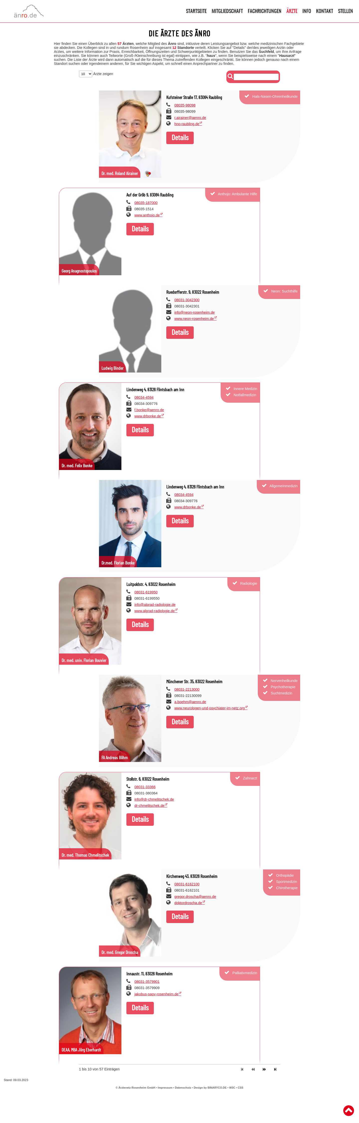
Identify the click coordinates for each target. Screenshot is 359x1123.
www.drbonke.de (147, 416)
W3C (232, 1087)
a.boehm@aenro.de (190, 702)
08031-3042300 (186, 300)
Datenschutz (183, 1087)
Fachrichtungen (265, 11)
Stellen (345, 11)
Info (306, 11)
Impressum (165, 1087)
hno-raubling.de (186, 124)
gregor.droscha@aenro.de (195, 897)
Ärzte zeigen (96, 74)
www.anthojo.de (147, 215)
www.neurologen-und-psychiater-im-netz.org (209, 708)
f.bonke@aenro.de (149, 410)
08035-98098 (184, 105)
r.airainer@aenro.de (190, 118)
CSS (241, 1087)
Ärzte (292, 11)
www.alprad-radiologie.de (154, 611)
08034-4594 (144, 397)
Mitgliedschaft (227, 11)
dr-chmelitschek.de (149, 806)
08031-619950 (146, 592)
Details (180, 138)
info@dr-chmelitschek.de (154, 799)
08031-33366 (145, 787)
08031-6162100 (186, 884)
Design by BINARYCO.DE (210, 1087)
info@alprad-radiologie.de (155, 605)
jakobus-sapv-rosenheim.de (156, 994)
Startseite (196, 11)
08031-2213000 (186, 689)
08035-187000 (146, 203)
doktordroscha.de (188, 903)
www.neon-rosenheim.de (194, 319)
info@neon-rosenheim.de (194, 312)
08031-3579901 (147, 982)
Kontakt (324, 11)
